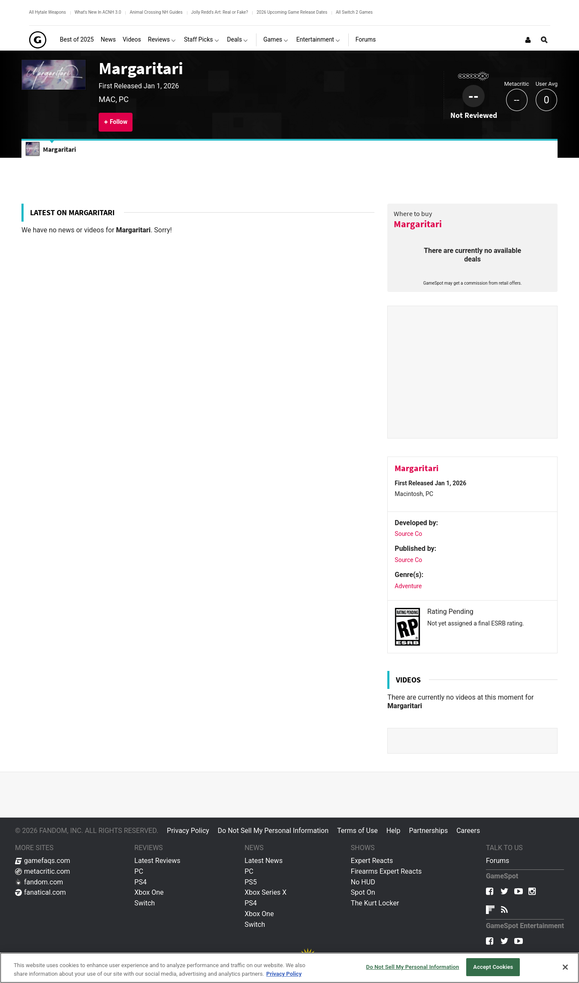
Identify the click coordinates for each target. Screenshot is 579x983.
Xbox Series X (265, 892)
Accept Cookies (493, 967)
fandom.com (39, 882)
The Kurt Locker (375, 903)
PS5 (250, 882)
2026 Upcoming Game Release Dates (291, 12)
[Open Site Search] (544, 40)
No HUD (363, 882)
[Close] (565, 967)
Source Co (408, 533)
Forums (497, 861)
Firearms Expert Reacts (386, 871)
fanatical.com (40, 892)
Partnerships (428, 831)
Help (393, 831)
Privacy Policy (188, 831)
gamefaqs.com (42, 861)
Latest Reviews (157, 861)
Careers (468, 831)
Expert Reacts (372, 861)
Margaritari (141, 68)
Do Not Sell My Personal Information (273, 831)
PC (138, 871)
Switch (144, 903)
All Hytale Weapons (47, 12)
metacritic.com (42, 871)
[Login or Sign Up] (528, 40)
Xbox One (148, 892)
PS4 (140, 882)
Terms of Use (357, 831)
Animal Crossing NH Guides (156, 12)
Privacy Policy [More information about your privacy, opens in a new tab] (284, 974)
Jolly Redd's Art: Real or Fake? (219, 12)
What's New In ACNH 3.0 (98, 12)
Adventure (408, 586)
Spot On (363, 892)
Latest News (263, 861)
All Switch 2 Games (354, 12)
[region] (289, 968)
